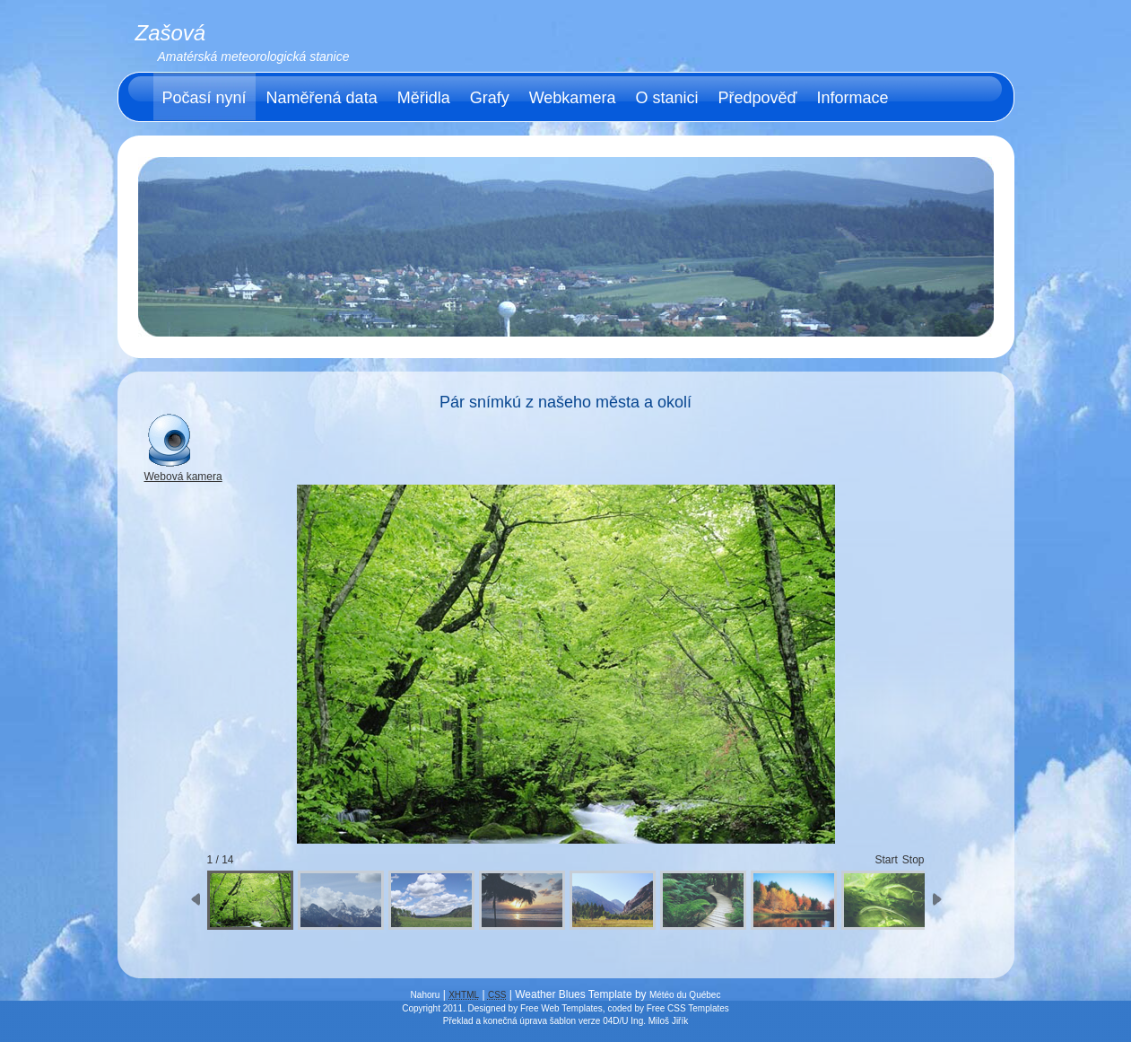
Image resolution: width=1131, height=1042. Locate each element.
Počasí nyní (204, 98)
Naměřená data (322, 98)
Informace (853, 98)
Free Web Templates (561, 1008)
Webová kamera (183, 471)
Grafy (489, 98)
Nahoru (425, 995)
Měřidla (423, 98)
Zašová (170, 33)
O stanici (666, 98)
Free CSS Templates (688, 1008)
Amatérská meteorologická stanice (254, 56)
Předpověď (757, 98)
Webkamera (572, 98)
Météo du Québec (685, 995)
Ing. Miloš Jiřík (659, 1021)
